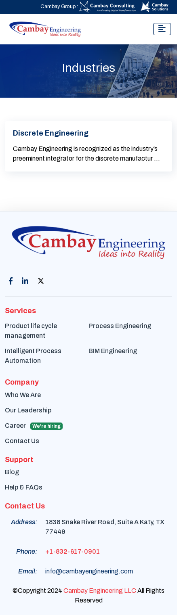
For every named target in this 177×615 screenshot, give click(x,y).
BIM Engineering (112, 350)
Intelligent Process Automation (33, 355)
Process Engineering (119, 325)
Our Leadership (28, 410)
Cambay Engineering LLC (99, 590)
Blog (12, 472)
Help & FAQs (23, 487)
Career (34, 426)
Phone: (26, 551)
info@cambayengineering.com (89, 571)
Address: (24, 522)
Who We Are (23, 394)
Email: (27, 571)
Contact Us (22, 440)
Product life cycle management (31, 330)
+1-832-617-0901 (72, 551)
